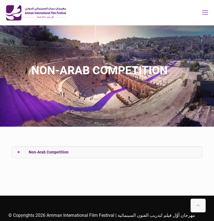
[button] (107, 152)
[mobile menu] (205, 12)
